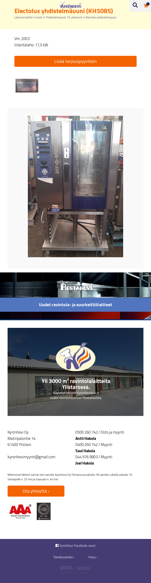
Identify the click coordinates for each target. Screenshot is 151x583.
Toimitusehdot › (63, 557)
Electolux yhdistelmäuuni (101, 17)
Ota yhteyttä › (36, 491)
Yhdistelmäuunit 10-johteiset (64, 17)
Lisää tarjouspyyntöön (75, 61)
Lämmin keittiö (23, 17)
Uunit (39, 17)
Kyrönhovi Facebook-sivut (75, 545)
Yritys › (93, 557)
